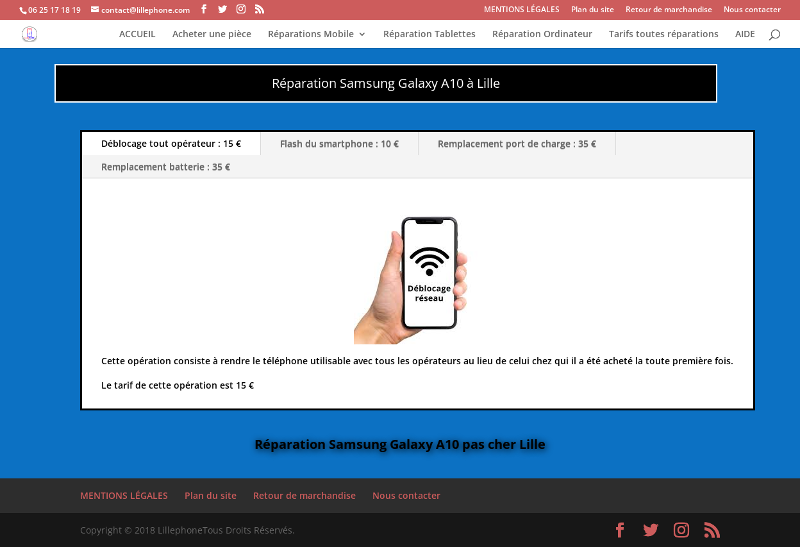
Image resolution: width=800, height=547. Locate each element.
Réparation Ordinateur (542, 34)
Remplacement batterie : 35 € (165, 166)
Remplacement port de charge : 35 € (517, 143)
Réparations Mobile (311, 34)
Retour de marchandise (669, 10)
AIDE (745, 34)
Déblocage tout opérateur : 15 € (171, 143)
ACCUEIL (137, 34)
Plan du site (592, 10)
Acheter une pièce (211, 34)
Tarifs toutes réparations (664, 34)
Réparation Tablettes (429, 34)
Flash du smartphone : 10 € (339, 143)
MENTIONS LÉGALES (522, 10)
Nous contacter (752, 10)
